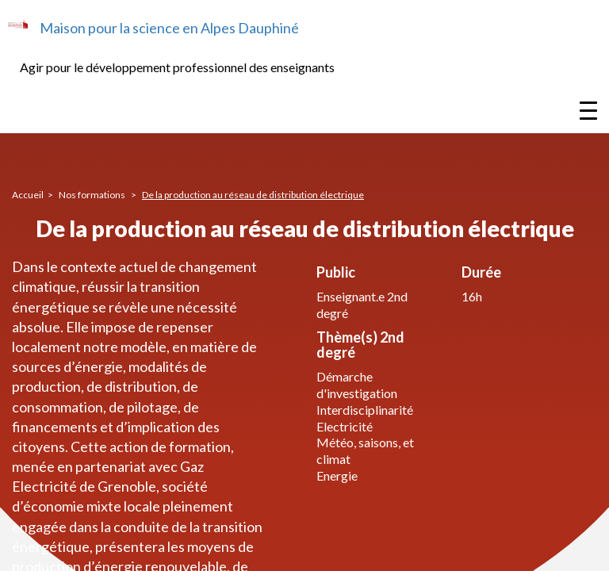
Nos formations (93, 195)
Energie (337, 475)
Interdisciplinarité (364, 409)
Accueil (28, 195)
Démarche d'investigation (356, 384)
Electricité (344, 426)
